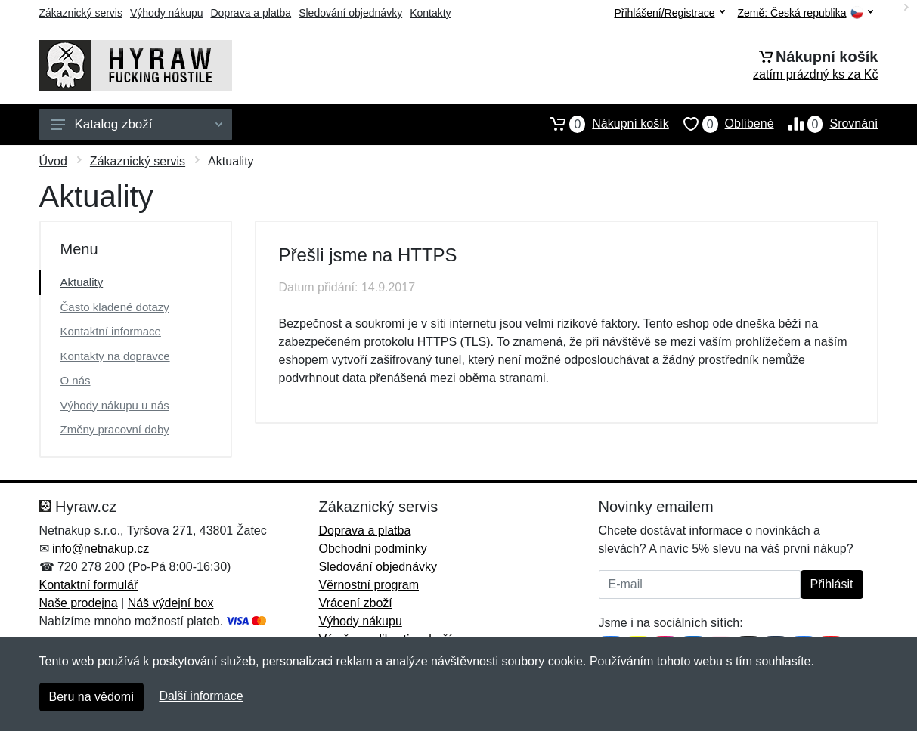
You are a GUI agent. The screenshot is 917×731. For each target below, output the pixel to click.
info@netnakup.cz (100, 548)
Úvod (53, 161)
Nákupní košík (602, 124)
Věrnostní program (369, 584)
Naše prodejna (78, 603)
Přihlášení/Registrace (669, 13)
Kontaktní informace (110, 331)
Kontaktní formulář (88, 584)
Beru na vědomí (92, 696)
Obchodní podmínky (373, 548)
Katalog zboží (136, 124)
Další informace (201, 695)
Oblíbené (721, 124)
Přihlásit (831, 584)
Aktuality (82, 282)
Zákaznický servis (80, 13)
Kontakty (430, 13)
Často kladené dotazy (114, 307)
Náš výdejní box (171, 603)
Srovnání (826, 124)
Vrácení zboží (355, 603)
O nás (75, 380)
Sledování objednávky (350, 13)
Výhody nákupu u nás (114, 405)
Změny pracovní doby (114, 429)
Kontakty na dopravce (115, 356)
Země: (805, 13)
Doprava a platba (251, 13)
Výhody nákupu (166, 13)
